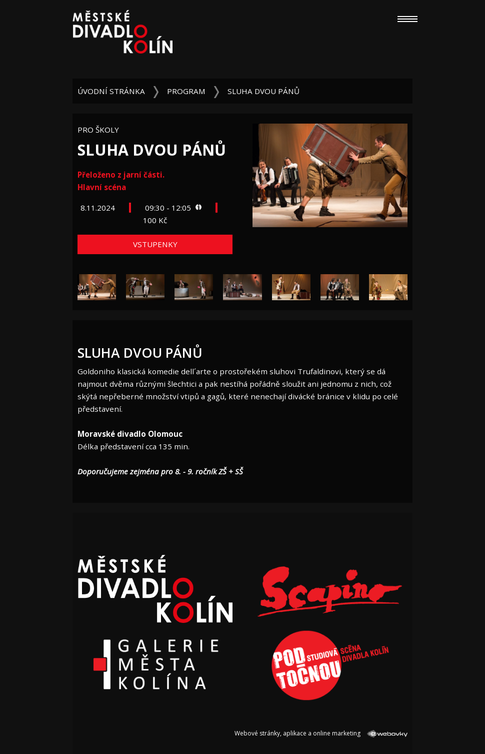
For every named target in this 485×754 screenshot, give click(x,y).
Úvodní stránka (111, 91)
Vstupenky (155, 244)
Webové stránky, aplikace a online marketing (321, 733)
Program (186, 91)
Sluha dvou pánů (264, 91)
